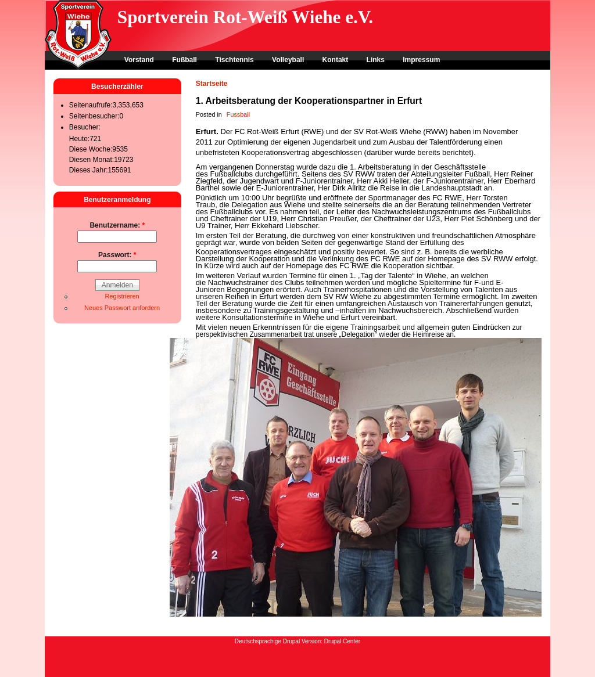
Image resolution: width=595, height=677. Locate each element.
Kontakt (335, 60)
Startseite (212, 84)
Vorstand (139, 60)
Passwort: (117, 255)
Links (376, 60)
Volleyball (288, 60)
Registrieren (122, 296)
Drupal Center (342, 641)
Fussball (238, 114)
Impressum (421, 60)
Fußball (184, 60)
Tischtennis (234, 60)
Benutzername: (117, 225)
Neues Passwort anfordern (122, 307)
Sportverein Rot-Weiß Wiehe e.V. (245, 17)
